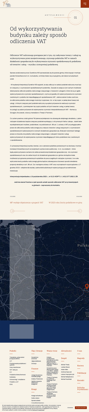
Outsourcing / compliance (17, 379)
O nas (79, 351)
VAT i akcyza (13, 370)
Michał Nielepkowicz (67, 377)
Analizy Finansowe (37, 379)
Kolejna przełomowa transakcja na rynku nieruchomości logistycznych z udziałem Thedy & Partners (52, 361)
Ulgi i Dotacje (37, 351)
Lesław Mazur (65, 367)
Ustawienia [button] (70, 407)
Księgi (34, 389)
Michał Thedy (65, 364)
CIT (11, 361)
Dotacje (33, 363)
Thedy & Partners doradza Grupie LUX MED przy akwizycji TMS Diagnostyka (52, 386)
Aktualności (66, 351)
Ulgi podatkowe (36, 361)
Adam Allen (64, 369)
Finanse (34, 368)
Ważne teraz (52, 351)
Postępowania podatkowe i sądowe (18, 364)
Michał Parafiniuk (66, 379)
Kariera (80, 365)
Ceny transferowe (15, 367)
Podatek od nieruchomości (18, 374)
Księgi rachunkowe (37, 395)
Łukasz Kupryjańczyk (67, 374)
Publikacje (81, 373)
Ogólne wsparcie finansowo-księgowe (36, 383)
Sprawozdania (35, 400)
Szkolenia (12, 377)
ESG (11, 384)
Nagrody (81, 358)
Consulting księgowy (37, 403)
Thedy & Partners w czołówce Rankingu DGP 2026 (52, 379)
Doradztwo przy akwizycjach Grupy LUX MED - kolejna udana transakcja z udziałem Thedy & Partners (52, 371)
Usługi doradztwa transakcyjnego (36, 375)
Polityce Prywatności (38, 410)
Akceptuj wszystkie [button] (81, 407)
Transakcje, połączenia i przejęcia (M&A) (17, 358)
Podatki (13, 351)
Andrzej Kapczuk (66, 372)
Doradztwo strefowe (34, 358)
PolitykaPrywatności (82, 388)
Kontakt (80, 380)
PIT (11, 372)
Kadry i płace (35, 398)
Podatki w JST (14, 382)
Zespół (63, 358)
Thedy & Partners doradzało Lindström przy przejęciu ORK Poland (52, 394)
